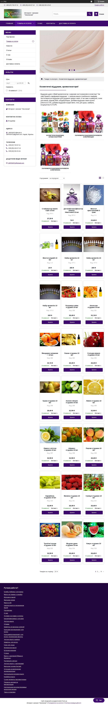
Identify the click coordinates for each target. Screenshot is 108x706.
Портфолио (10, 37)
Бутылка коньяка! (10, 650)
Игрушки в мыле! (9, 597)
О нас (40, 23)
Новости (9, 46)
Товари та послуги (50, 79)
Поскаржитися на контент (55, 703)
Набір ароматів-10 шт (72, 259)
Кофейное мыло (9, 677)
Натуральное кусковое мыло (14, 674)
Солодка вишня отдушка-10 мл (93, 354)
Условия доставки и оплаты (13, 616)
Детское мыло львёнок (12, 639)
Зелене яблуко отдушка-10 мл (72, 401)
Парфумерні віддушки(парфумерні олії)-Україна (55, 169)
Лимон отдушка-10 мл (93, 401)
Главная (9, 23)
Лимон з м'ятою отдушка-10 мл (50, 449)
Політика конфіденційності (72, 703)
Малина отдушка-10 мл (72, 497)
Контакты (50, 23)
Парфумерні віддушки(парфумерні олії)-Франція (88, 136)
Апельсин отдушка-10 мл (94, 306)
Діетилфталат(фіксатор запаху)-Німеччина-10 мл (72, 210)
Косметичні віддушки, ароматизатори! (55, 136)
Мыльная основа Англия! (12, 666)
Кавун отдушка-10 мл (93, 544)
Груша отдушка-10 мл (50, 401)
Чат (99, 700)
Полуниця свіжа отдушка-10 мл (71, 306)
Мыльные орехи (9, 600)
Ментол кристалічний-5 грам (94, 210)
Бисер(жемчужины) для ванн (14, 618)
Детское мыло (9, 621)
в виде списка (103, 178)
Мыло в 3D (7, 603)
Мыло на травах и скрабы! (13, 594)
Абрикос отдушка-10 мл (72, 449)
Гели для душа (9, 645)
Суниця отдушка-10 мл (94, 497)
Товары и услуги (24, 23)
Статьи (8, 50)
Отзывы (9, 59)
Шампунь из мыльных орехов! (14, 627)
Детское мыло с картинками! (14, 663)
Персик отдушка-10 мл (93, 449)
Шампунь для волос (11, 642)
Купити (50, 227)
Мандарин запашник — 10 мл (50, 354)
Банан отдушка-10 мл (71, 354)
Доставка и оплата (67, 23)
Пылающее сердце (10, 661)
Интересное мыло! (10, 648)
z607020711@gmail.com (16, 163)
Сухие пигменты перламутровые (15, 679)
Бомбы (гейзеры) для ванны (13, 592)
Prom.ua (64, 701)
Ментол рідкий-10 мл (50, 259)
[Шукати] (89, 14)
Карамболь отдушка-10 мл (50, 497)
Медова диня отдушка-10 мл (72, 544)
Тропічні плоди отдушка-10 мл (50, 544)
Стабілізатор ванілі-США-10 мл (50, 209)
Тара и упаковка (9, 692)
